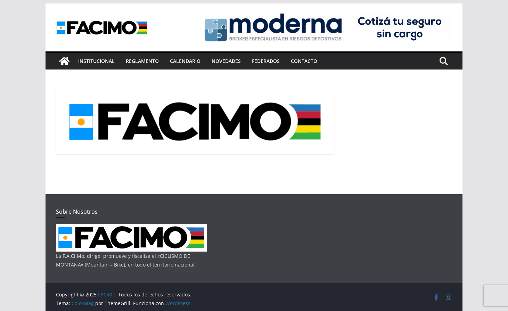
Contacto (304, 61)
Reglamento (142, 61)
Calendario (185, 61)
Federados (266, 61)
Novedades (226, 61)
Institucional (96, 61)
